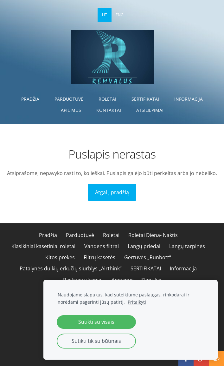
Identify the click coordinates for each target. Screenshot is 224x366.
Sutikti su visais (96, 321)
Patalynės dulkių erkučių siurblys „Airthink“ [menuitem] (71, 268)
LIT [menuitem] (104, 14)
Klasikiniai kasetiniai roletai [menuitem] (43, 246)
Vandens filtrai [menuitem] (101, 246)
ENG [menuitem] (120, 14)
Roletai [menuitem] (107, 99)
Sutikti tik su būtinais (96, 340)
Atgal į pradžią (112, 192)
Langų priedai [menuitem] (144, 246)
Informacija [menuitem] (188, 99)
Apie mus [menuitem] (71, 110)
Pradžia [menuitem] (30, 99)
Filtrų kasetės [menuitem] (99, 257)
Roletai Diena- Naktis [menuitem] (153, 235)
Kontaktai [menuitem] (108, 110)
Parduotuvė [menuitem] (68, 99)
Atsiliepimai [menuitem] (149, 110)
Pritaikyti (137, 302)
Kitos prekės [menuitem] (60, 257)
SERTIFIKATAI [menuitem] (145, 99)
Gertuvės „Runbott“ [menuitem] (147, 257)
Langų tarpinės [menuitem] (187, 246)
